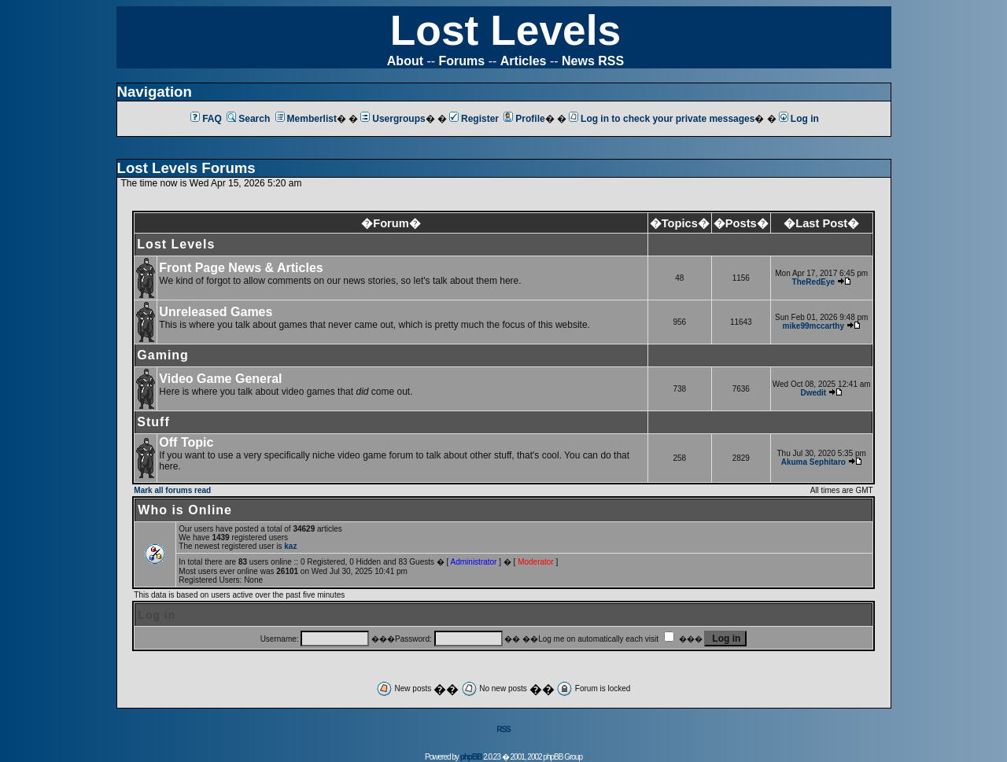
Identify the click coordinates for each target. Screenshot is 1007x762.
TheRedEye (813, 282)
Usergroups (392, 118)
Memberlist (306, 118)
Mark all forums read (172, 490)
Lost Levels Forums (186, 168)
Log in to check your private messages (661, 118)
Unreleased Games (215, 311)
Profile (524, 118)
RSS (503, 729)
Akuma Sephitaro (813, 462)
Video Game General (220, 378)
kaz (290, 546)
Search (248, 118)
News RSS (593, 61)
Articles (523, 61)
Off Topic (186, 442)
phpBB (471, 757)
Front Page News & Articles (241, 267)
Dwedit (813, 392)
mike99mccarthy (813, 326)
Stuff (153, 422)
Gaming (163, 355)
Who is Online (185, 510)
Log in (799, 118)
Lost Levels (505, 30)
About (405, 61)
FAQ (206, 118)
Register (474, 118)
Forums (462, 61)
